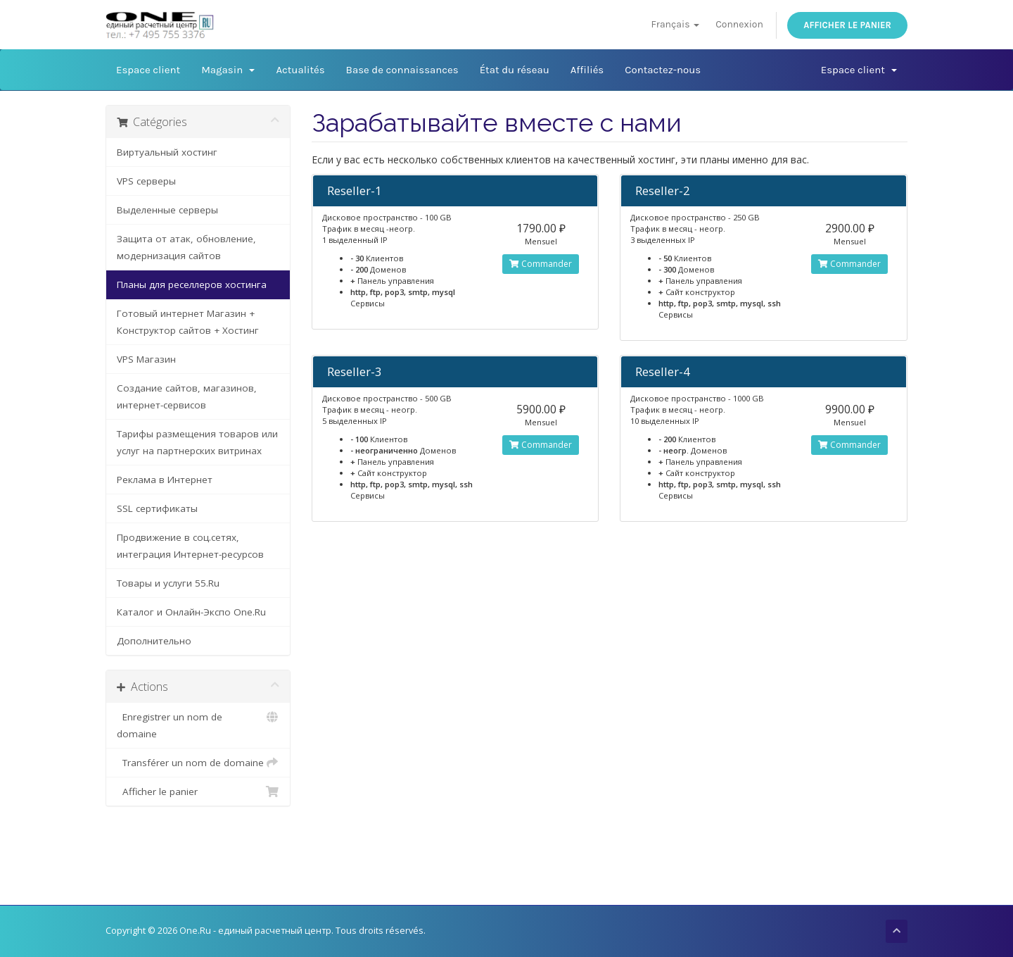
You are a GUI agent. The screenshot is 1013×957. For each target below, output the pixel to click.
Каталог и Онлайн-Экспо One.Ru (191, 612)
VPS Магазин (146, 359)
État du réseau (514, 69)
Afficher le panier (847, 25)
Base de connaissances (402, 69)
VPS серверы (146, 181)
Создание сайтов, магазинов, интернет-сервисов (187, 396)
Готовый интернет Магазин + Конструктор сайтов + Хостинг (188, 322)
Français (675, 24)
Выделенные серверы (167, 210)
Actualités (300, 69)
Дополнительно (154, 640)
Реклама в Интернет (164, 479)
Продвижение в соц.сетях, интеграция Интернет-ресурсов (190, 546)
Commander (540, 264)
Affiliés (587, 69)
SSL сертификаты (157, 508)
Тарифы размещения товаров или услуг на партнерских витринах (197, 442)
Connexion (739, 24)
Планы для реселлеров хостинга (192, 284)
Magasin (228, 69)
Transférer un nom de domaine (198, 762)
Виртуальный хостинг (167, 152)
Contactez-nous (663, 69)
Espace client (148, 69)
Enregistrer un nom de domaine (198, 724)
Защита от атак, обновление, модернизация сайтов (186, 247)
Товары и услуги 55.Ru (168, 583)
